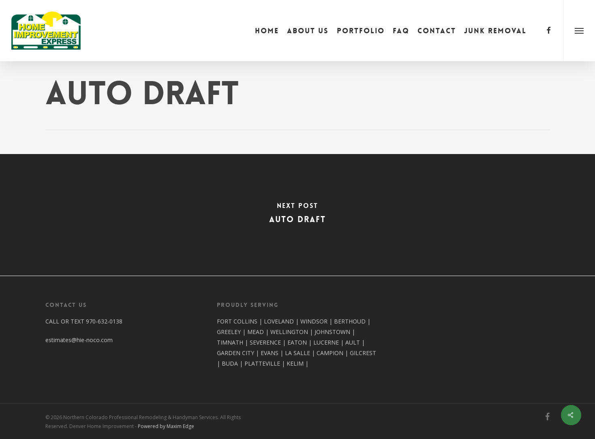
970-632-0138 (104, 321)
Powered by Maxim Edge (166, 426)
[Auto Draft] (297, 215)
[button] (579, 30)
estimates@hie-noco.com (79, 340)
